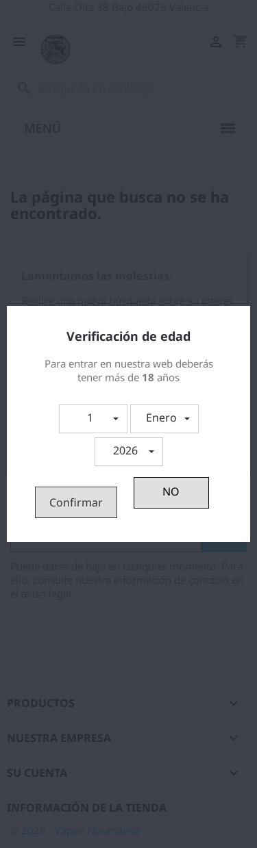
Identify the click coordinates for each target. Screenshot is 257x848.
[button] (93, 418)
